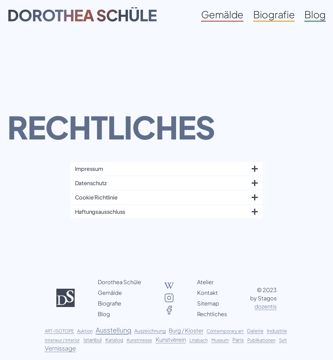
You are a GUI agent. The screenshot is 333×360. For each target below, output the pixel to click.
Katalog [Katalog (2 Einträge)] (114, 340)
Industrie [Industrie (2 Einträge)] (277, 331)
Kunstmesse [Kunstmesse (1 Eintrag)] (139, 340)
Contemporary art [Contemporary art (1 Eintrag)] (225, 331)
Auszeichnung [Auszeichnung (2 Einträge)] (150, 331)
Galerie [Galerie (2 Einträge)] (255, 331)
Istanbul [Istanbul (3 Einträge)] (92, 340)
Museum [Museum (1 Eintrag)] (220, 340)
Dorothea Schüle (82, 15)
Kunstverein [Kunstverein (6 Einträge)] (171, 339)
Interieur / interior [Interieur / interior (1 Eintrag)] (62, 340)
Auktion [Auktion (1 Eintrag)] (85, 331)
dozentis (265, 306)
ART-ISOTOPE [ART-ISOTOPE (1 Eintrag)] (59, 331)
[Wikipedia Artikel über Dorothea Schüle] (169, 286)
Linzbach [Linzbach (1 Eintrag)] (199, 340)
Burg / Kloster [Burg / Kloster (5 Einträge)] (186, 330)
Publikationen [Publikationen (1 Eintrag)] (261, 340)
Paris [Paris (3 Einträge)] (238, 340)
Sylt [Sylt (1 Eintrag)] (283, 340)
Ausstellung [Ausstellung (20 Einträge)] (113, 330)
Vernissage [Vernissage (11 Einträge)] (60, 348)
